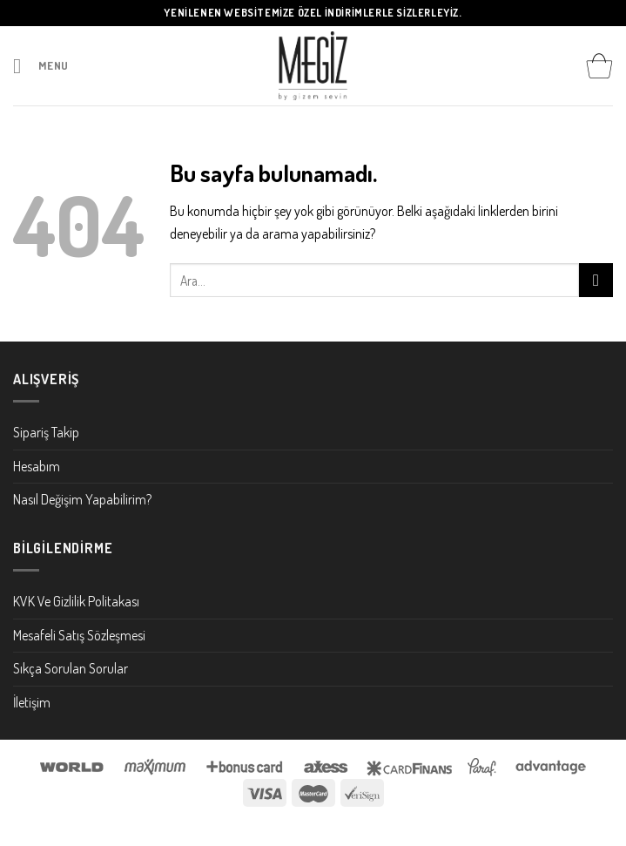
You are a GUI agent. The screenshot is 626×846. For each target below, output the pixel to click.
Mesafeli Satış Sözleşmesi (79, 635)
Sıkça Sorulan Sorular (70, 668)
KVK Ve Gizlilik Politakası (76, 601)
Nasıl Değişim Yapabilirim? (82, 499)
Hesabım (36, 466)
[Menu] (41, 65)
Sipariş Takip (46, 432)
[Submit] (596, 280)
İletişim (31, 702)
